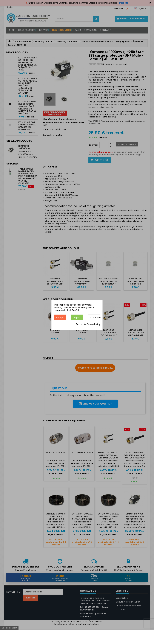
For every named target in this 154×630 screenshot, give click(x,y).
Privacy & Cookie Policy (88, 324)
